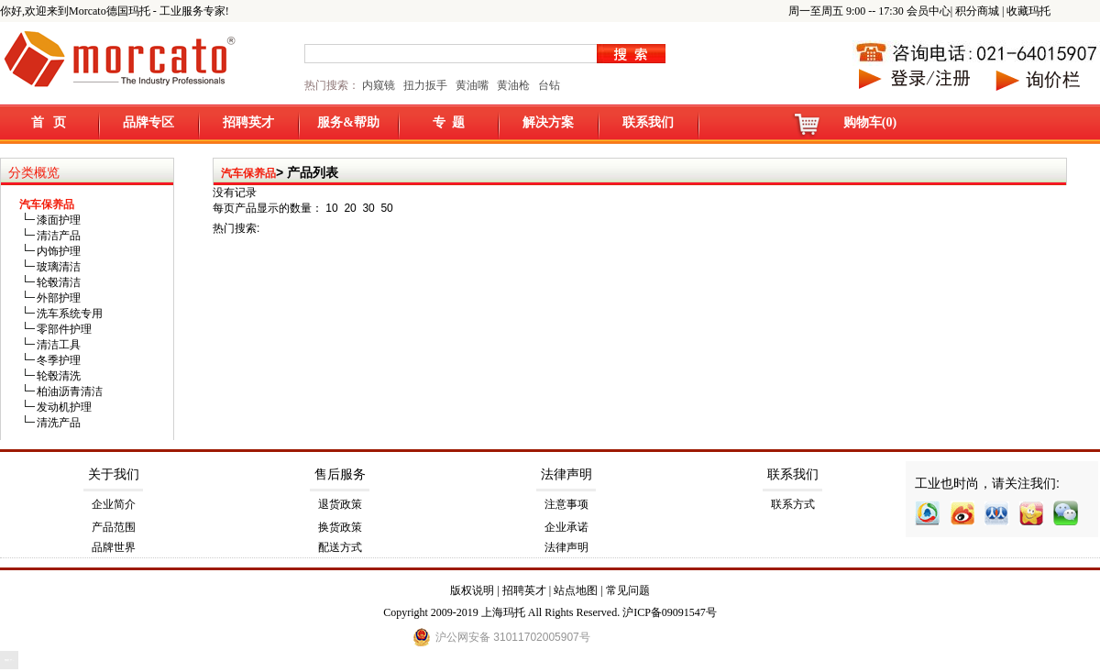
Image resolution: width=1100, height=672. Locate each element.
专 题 (449, 122)
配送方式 (340, 547)
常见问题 (628, 590)
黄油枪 (513, 85)
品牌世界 (114, 547)
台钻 (547, 85)
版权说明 (472, 590)
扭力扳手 (425, 85)
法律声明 (566, 474)
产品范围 (114, 527)
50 (386, 208)
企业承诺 (566, 527)
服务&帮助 (348, 122)
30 (368, 208)
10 (331, 208)
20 (350, 208)
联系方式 (793, 504)
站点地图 (576, 590)
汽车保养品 (248, 173)
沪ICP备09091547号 (669, 612)
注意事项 (566, 504)
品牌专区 (148, 122)
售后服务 (340, 474)
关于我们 (113, 474)
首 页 (49, 122)
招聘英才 (248, 122)
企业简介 (114, 504)
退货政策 (340, 504)
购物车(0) (869, 122)
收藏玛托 (1028, 11)
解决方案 (548, 122)
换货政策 (340, 527)
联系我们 (648, 122)
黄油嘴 (472, 85)
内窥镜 (378, 85)
